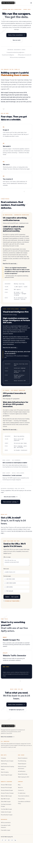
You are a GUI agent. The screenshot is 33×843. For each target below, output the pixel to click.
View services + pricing (10, 502)
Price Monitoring (22, 761)
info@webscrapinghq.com (16, 709)
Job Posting (4, 763)
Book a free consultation (16, 35)
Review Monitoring (22, 774)
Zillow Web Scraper (6, 801)
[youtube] (12, 840)
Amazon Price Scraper (6, 787)
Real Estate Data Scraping (7, 766)
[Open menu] (31, 3)
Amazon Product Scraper (7, 793)
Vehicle (2, 769)
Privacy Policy (21, 798)
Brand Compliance (22, 758)
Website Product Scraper (7, 761)
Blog (19, 784)
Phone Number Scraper (6, 814)
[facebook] (2, 840)
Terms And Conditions (23, 796)
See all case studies (10, 496)
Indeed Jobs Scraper (6, 812)
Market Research (22, 763)
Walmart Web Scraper (6, 796)
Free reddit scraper (5, 830)
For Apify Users (21, 793)
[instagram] (8, 840)
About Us (20, 787)
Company (3, 758)
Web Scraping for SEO (23, 777)
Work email (6, 568)
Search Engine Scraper (6, 775)
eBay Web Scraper (5, 798)
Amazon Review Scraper (7, 790)
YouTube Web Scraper (6, 809)
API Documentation (6, 822)
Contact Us (21, 790)
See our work (16, 40)
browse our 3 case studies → (13, 601)
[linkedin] (15, 840)
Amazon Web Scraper (6, 784)
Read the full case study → (10, 263)
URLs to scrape (7, 557)
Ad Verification (21, 771)
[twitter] (5, 840)
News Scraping (4, 772)
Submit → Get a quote (11, 597)
